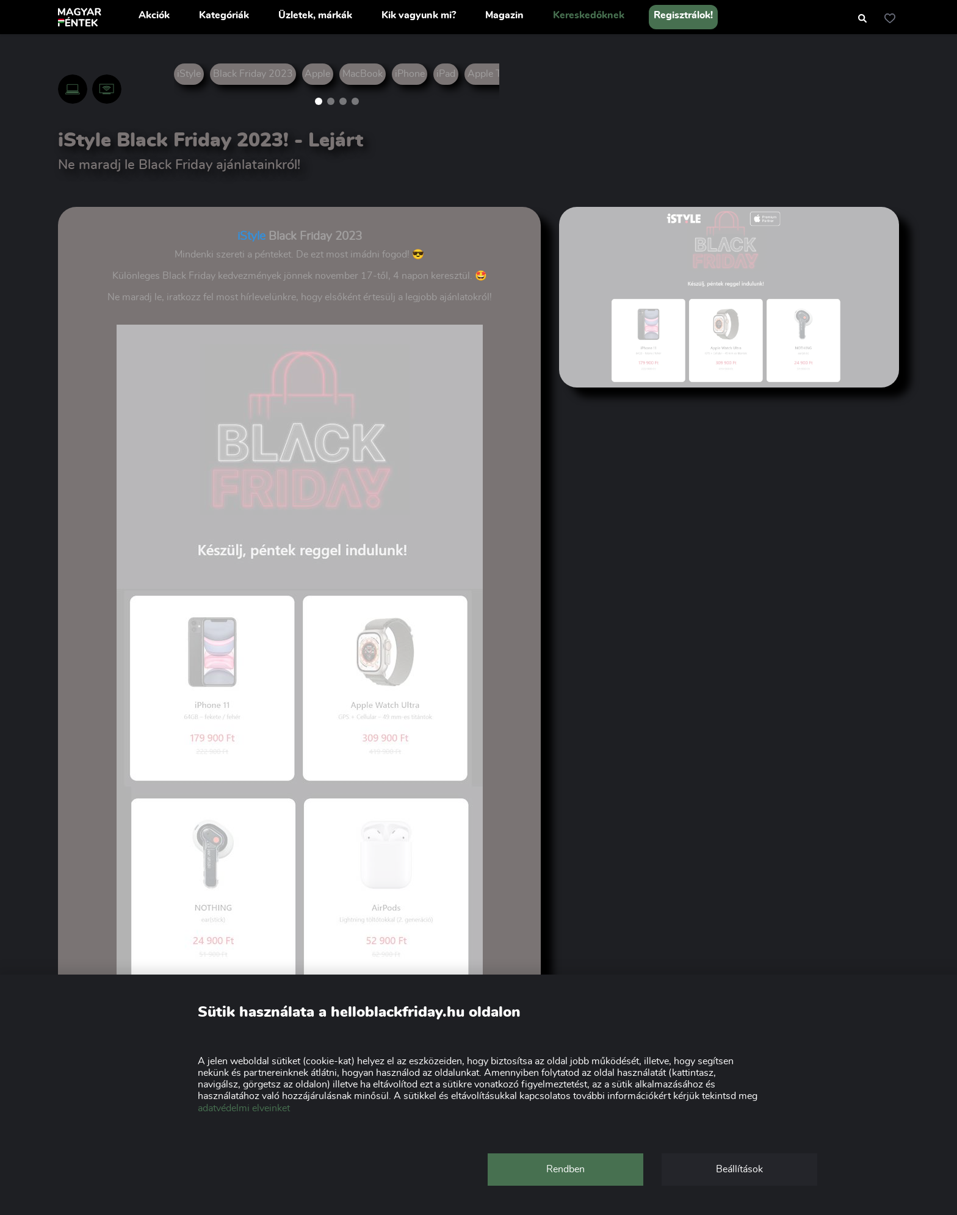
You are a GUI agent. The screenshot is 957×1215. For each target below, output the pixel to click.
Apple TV (488, 74)
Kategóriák (224, 15)
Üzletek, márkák (315, 15)
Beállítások (739, 1169)
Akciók (154, 15)
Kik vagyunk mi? (418, 15)
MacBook (362, 74)
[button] (318, 101)
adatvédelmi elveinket (244, 1108)
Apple (317, 74)
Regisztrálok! (683, 15)
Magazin (504, 15)
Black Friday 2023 (253, 74)
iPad (445, 74)
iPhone (410, 74)
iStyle (189, 74)
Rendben (565, 1169)
